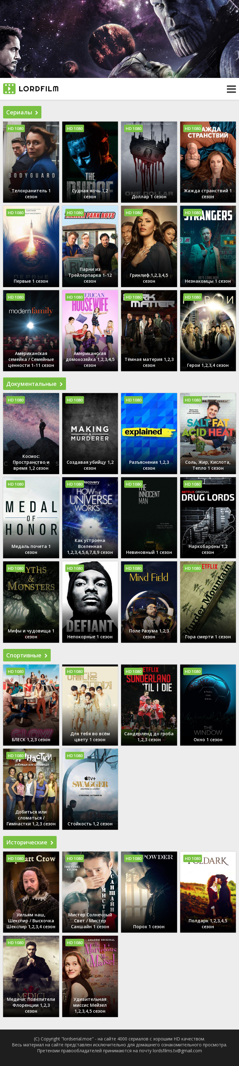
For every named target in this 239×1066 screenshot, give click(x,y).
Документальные (34, 383)
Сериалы (22, 112)
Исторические (30, 842)
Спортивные (27, 655)
